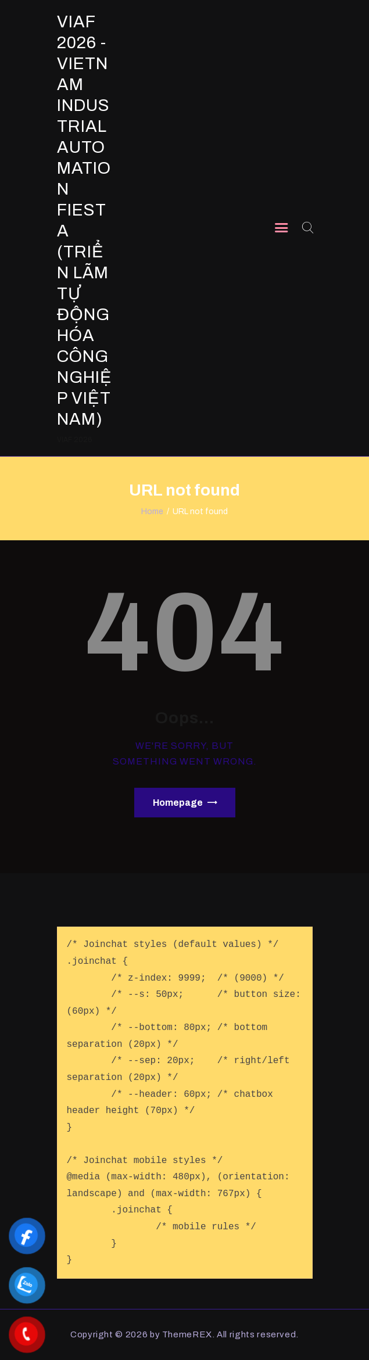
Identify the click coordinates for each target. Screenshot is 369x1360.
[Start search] (307, 228)
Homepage (178, 803)
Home (152, 511)
